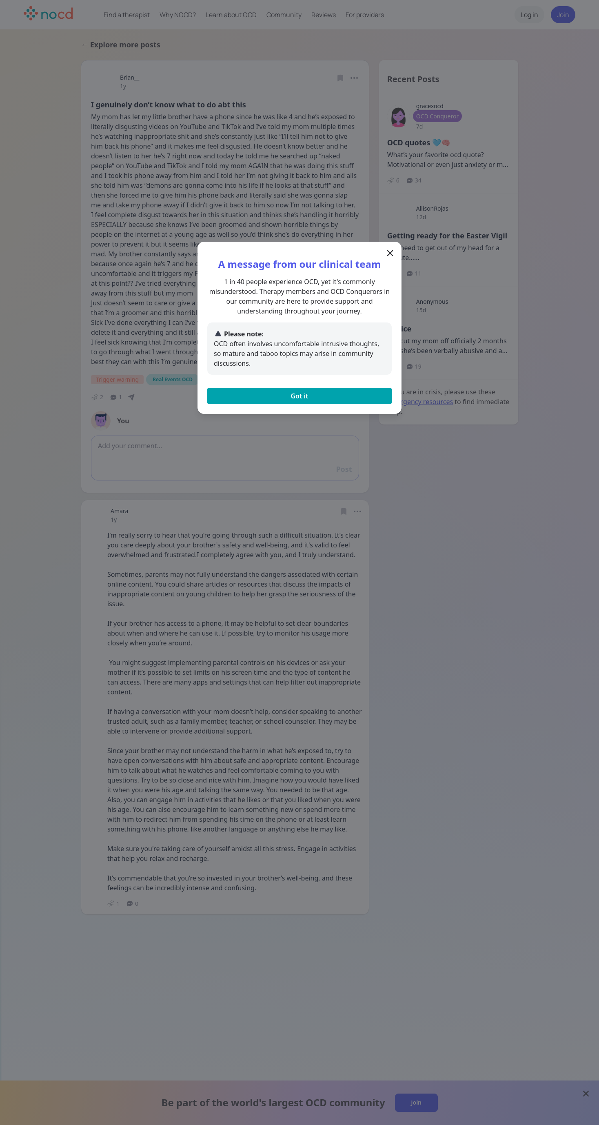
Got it (299, 395)
